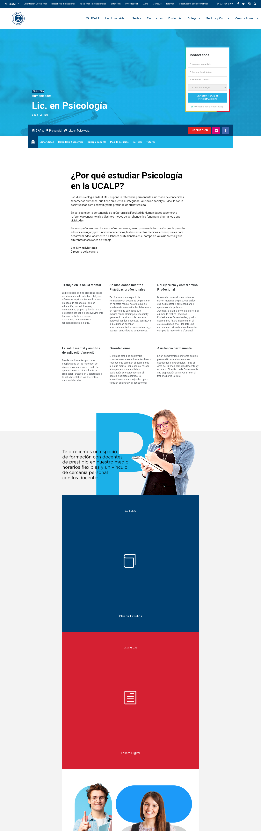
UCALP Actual (24, 728)
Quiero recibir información (207, 97)
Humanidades (42, 96)
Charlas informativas (60, 579)
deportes (165, 579)
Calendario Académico (70, 142)
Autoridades (47, 142)
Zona (145, 4)
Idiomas (170, 4)
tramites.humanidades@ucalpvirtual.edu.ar (79, 705)
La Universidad (116, 18)
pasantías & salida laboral (159, 570)
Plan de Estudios (119, 142)
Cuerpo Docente (96, 142)
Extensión (116, 4)
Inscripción (199, 130)
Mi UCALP (12, 4)
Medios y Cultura (217, 18)
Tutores (151, 142)
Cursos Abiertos (246, 18)
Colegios (193, 18)
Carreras (137, 142)
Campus (157, 4)
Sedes (136, 18)
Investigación (132, 4)
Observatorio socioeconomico (193, 4)
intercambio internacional (202, 570)
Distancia (175, 18)
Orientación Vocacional (35, 4)
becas (113, 570)
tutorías (129, 570)
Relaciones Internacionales (93, 4)
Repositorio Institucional (63, 4)
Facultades (155, 18)
